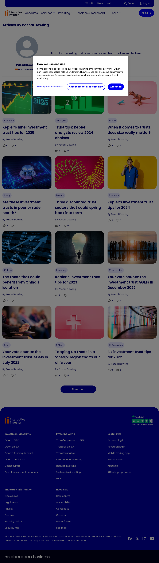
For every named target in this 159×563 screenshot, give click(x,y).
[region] (80, 76)
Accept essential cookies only (86, 86)
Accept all (115, 86)
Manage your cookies (50, 86)
